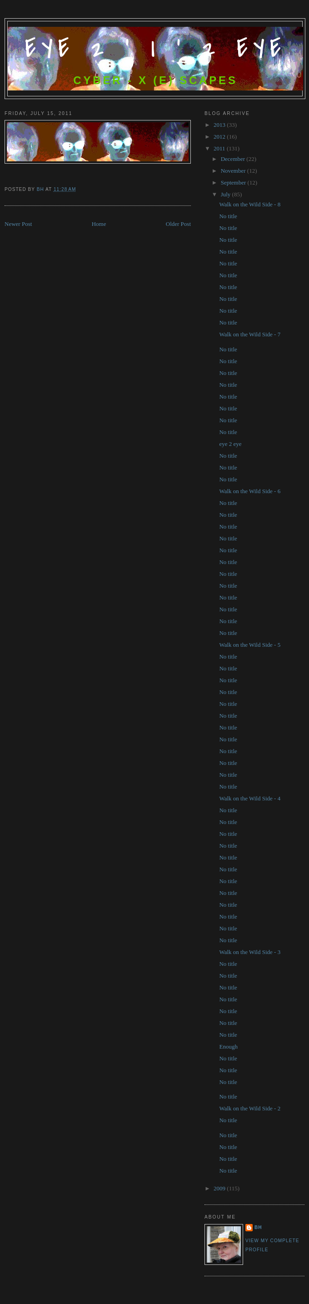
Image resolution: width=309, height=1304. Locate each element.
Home (99, 223)
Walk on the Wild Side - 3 (249, 952)
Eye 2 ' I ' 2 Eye (155, 48)
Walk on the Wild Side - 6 (249, 491)
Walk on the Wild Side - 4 (249, 798)
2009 (220, 1188)
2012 (220, 136)
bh (258, 1227)
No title (228, 216)
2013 (220, 124)
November (234, 170)
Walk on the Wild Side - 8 (249, 204)
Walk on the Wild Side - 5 (249, 644)
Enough (228, 1046)
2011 (220, 148)
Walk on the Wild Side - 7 (249, 334)
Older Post (178, 223)
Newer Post (18, 223)
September (234, 182)
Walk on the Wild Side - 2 (249, 1108)
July (226, 194)
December (234, 158)
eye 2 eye (230, 443)
